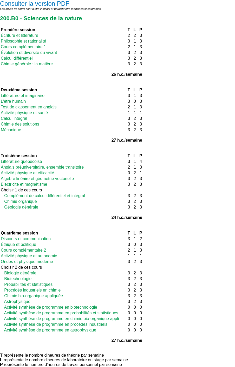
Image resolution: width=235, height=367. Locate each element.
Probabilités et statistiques (27, 284)
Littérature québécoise (21, 161)
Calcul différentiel (16, 58)
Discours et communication (26, 239)
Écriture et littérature (19, 35)
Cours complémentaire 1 (23, 47)
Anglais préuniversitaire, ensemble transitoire (42, 167)
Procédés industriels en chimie (31, 290)
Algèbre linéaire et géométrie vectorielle (37, 178)
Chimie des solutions (20, 124)
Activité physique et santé (24, 112)
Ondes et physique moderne (27, 261)
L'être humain (13, 101)
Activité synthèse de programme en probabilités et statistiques (59, 313)
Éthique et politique (18, 244)
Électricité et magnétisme (24, 184)
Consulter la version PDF (34, 3)
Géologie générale (19, 207)
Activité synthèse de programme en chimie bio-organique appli (60, 318)
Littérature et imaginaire (22, 95)
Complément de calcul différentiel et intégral (43, 195)
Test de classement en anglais (28, 107)
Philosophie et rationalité (23, 41)
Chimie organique (19, 201)
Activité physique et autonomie (29, 256)
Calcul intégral (14, 118)
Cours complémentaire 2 (23, 250)
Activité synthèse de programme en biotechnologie (49, 307)
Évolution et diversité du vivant (29, 52)
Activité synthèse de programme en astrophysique (48, 330)
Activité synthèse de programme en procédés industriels (54, 324)
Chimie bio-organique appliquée (32, 296)
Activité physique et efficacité (27, 173)
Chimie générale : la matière (27, 64)
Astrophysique (15, 301)
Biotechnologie (16, 278)
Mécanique (11, 130)
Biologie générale (18, 273)
